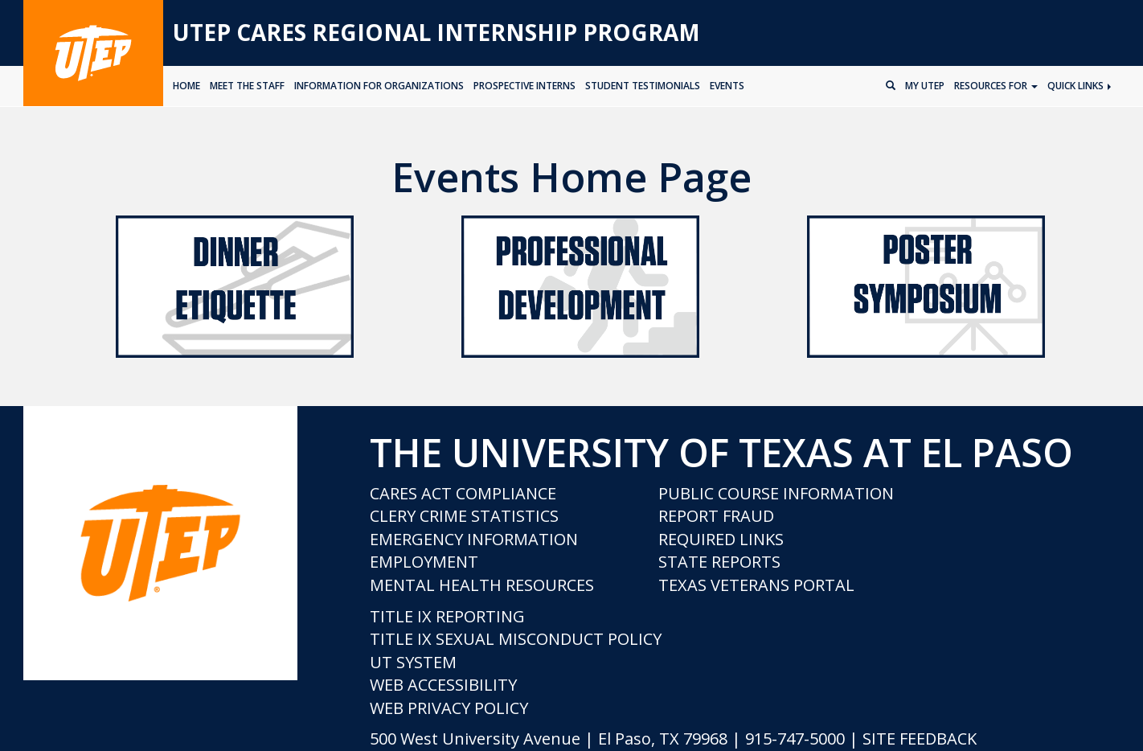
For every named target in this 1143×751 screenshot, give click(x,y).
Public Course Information (776, 493)
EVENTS (727, 85)
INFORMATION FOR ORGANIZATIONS (379, 85)
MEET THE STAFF (247, 85)
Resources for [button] (996, 85)
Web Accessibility (443, 685)
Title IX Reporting (447, 616)
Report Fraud (716, 516)
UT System (413, 662)
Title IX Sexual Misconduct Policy (516, 639)
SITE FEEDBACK (919, 738)
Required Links (721, 539)
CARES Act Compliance (463, 493)
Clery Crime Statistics (464, 516)
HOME (186, 85)
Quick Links (1079, 85)
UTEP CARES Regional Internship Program (436, 32)
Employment (424, 561)
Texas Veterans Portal (756, 585)
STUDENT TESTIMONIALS (642, 85)
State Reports (719, 561)
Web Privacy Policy (449, 708)
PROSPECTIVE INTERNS (524, 85)
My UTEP (924, 85)
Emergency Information (474, 539)
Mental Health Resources (482, 585)
